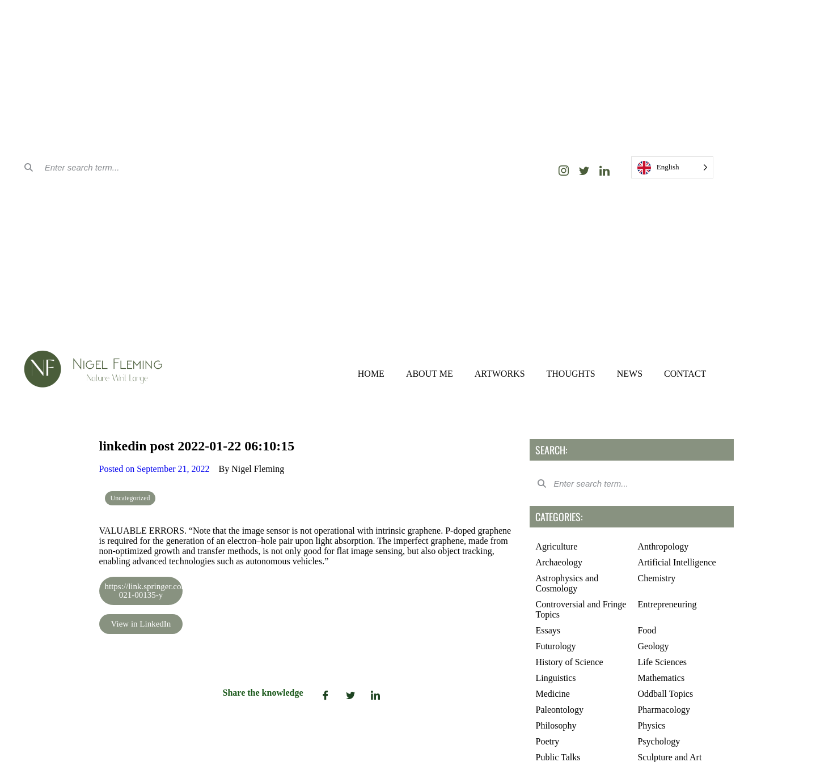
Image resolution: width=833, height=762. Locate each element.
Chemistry (656, 578)
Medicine (552, 694)
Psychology (658, 741)
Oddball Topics (665, 694)
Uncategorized (130, 498)
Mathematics (660, 678)
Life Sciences (662, 662)
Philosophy (555, 725)
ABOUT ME (429, 373)
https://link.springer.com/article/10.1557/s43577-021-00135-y (144, 590)
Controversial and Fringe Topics (580, 609)
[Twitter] (584, 170)
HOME (371, 373)
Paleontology (559, 709)
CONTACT (685, 373)
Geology (653, 646)
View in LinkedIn (141, 623)
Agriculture (556, 546)
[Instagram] (563, 170)
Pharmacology (663, 709)
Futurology (555, 646)
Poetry (547, 741)
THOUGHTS (571, 373)
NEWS (629, 373)
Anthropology (662, 546)
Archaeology (558, 562)
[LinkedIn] (604, 170)
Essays (547, 630)
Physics (651, 725)
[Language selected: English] (672, 167)
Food (646, 630)
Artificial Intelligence (676, 562)
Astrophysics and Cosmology (566, 583)
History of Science (569, 662)
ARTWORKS (500, 373)
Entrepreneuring (666, 604)
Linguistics (555, 678)
